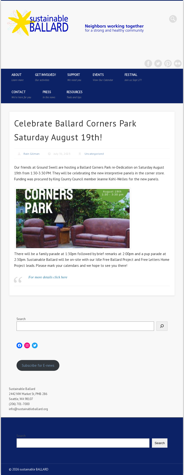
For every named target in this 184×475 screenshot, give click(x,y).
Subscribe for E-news (38, 365)
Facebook (148, 63)
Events (103, 77)
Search (21, 319)
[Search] (161, 326)
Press (49, 94)
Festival (133, 77)
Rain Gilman (31, 153)
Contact (21, 94)
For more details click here (48, 277)
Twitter (158, 63)
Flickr (178, 63)
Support (74, 77)
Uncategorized (94, 153)
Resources (74, 94)
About (17, 77)
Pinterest (168, 63)
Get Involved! (45, 77)
